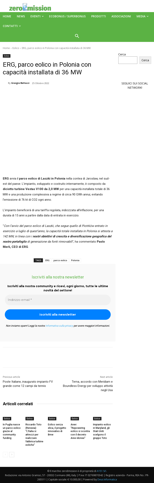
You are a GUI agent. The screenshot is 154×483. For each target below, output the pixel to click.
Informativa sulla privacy (59, 325)
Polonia (75, 260)
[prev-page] (5, 454)
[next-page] (11, 454)
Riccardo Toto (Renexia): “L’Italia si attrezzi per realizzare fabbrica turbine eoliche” (34, 434)
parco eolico (60, 260)
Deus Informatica (107, 479)
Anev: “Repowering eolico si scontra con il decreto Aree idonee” (80, 431)
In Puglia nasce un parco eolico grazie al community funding (11, 431)
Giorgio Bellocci (20, 82)
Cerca (122, 54)
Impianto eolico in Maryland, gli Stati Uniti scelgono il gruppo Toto (101, 431)
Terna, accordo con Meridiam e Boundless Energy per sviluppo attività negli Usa (88, 386)
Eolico (15, 48)
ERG (47, 260)
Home (6, 48)
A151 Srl (101, 471)
